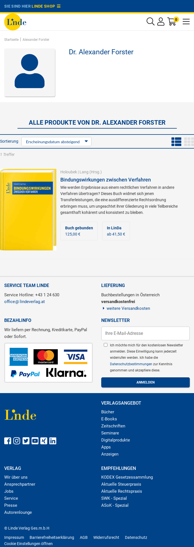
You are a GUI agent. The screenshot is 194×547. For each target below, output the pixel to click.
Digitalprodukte (115, 440)
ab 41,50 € (116, 231)
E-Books (109, 419)
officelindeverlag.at (24, 301)
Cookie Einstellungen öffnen (28, 543)
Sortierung (9, 141)
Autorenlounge (18, 512)
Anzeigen (109, 454)
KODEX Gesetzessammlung (127, 477)
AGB (84, 537)
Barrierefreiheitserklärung (52, 537)
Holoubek (68, 172)
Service (11, 498)
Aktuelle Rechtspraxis (121, 491)
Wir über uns (16, 477)
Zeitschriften (113, 426)
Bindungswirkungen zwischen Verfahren (105, 180)
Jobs (9, 491)
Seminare (110, 433)
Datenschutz (136, 537)
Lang (84, 172)
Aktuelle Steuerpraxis (121, 484)
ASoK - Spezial (115, 505)
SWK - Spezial (114, 498)
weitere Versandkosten (125, 308)
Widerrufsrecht (106, 537)
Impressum (14, 537)
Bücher (107, 411)
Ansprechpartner (19, 484)
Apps (106, 447)
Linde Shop (46, 6)
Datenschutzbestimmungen (131, 364)
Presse (10, 505)
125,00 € (79, 231)
